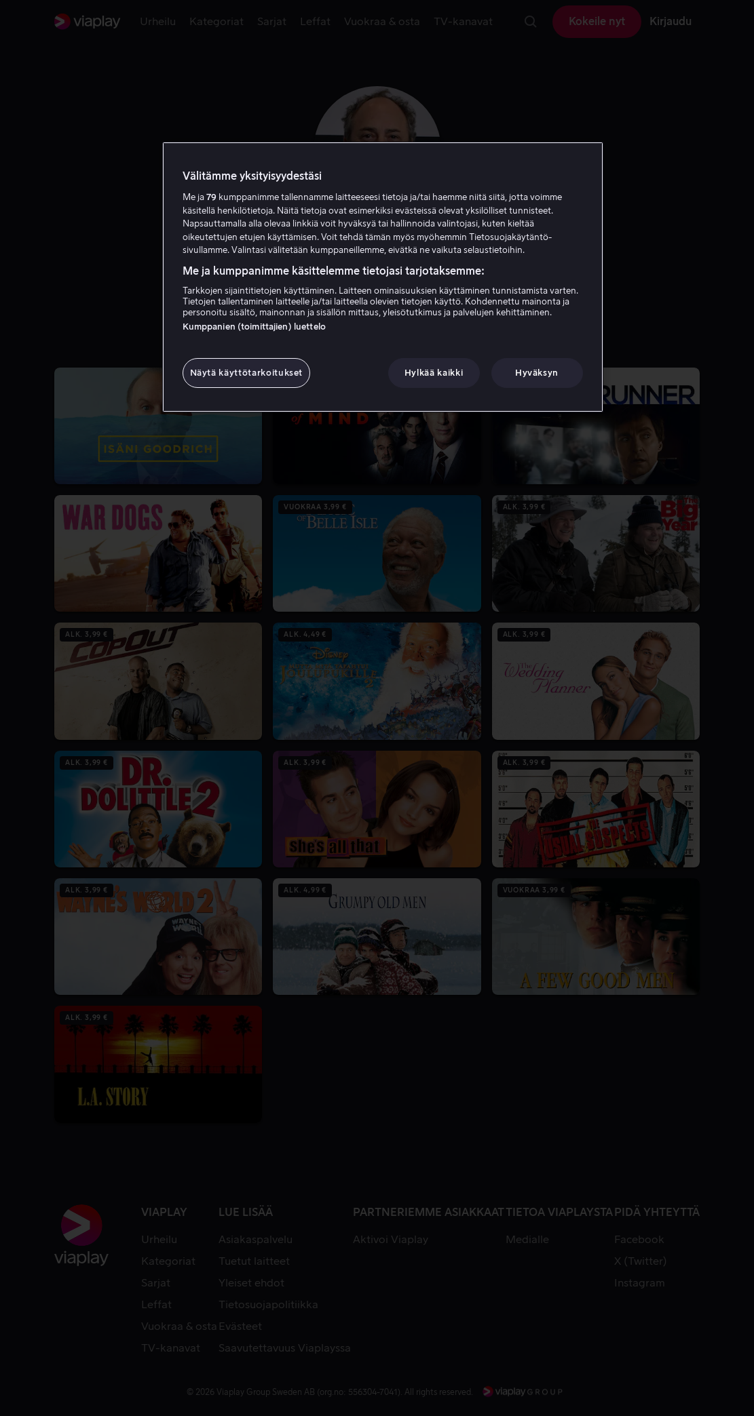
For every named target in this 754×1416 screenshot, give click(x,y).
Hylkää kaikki (433, 372)
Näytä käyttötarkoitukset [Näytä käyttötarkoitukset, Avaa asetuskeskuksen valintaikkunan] (246, 372)
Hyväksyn (537, 372)
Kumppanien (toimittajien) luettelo (254, 326)
